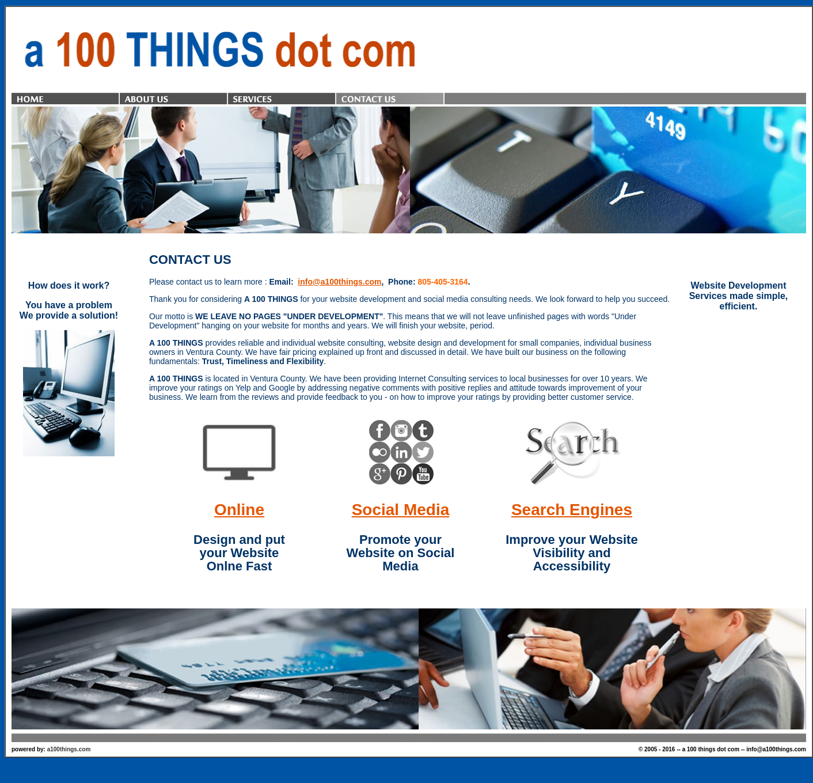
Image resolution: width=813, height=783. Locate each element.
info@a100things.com (339, 281)
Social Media (401, 510)
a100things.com (69, 749)
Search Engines (571, 510)
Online (239, 510)
